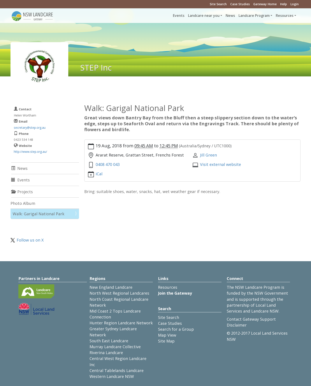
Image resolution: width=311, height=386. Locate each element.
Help (283, 4)
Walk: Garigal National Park (38, 213)
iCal (99, 173)
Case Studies (240, 4)
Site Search (218, 4)
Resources (167, 287)
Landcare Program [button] (254, 15)
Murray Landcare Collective (115, 346)
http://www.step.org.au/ (30, 152)
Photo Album (23, 203)
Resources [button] (284, 15)
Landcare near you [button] (204, 15)
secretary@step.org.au (30, 127)
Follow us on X (30, 240)
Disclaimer (237, 325)
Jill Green (208, 155)
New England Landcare (111, 287)
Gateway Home (265, 4)
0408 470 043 (108, 164)
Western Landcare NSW (112, 376)
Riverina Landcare (106, 352)
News (230, 15)
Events (178, 15)
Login (294, 4)
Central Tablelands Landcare (117, 370)
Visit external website (220, 164)
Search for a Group (176, 329)
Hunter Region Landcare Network (121, 322)
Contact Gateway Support (251, 319)
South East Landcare (109, 340)
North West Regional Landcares (119, 293)
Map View (167, 335)
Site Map (166, 341)
